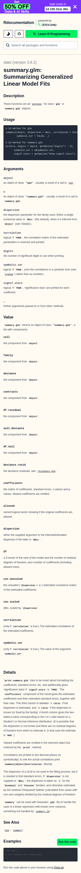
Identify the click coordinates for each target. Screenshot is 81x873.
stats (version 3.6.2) (20, 62)
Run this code (67, 841)
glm (71, 183)
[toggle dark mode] (8, 34)
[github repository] (19, 34)
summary (18, 830)
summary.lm (42, 811)
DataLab (59, 867)
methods (37, 104)
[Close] (75, 6)
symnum (9, 274)
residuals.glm (46, 471)
